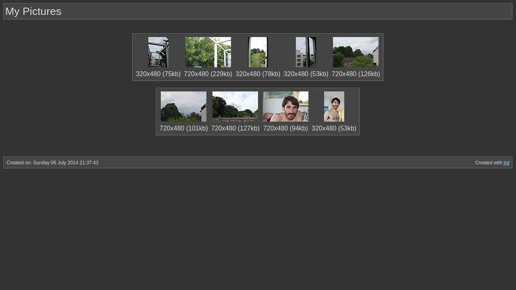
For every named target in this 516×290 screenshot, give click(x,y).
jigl (507, 163)
